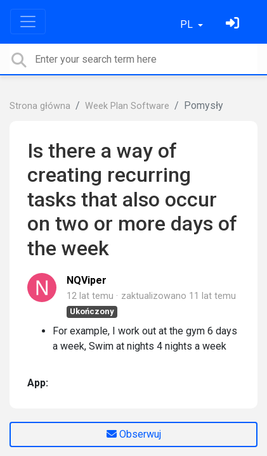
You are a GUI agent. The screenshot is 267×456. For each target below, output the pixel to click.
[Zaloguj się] (234, 24)
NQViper (87, 280)
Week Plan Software (127, 106)
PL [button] (187, 24)
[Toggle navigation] (28, 21)
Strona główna (40, 106)
